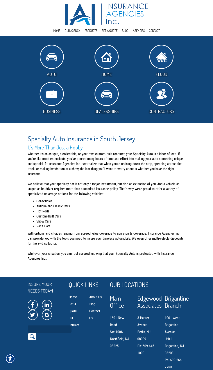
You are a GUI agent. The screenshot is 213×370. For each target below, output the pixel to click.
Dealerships (107, 98)
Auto (52, 61)
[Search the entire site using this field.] (50, 319)
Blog (92, 294)
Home (106, 61)
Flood (161, 61)
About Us (95, 287)
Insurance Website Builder (70, 367)
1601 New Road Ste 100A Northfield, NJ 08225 (119, 322)
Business (51, 98)
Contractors (161, 98)
